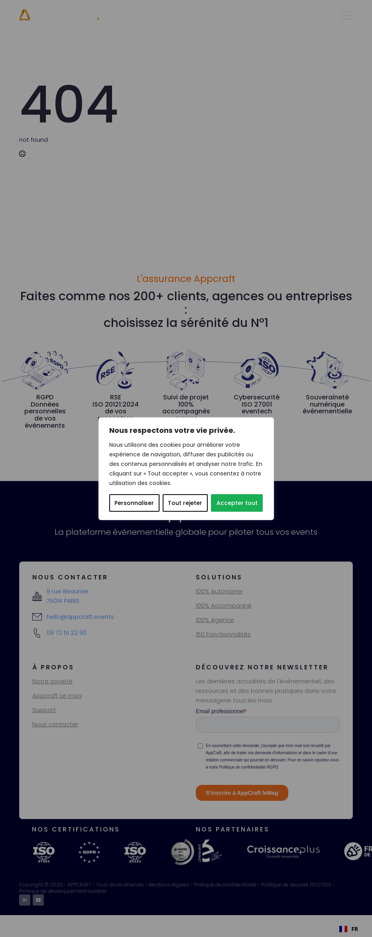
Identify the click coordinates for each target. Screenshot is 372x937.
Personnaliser (134, 503)
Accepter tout (237, 503)
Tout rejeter (185, 503)
